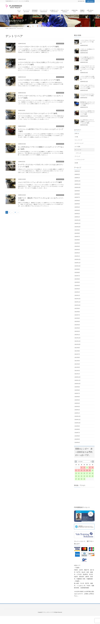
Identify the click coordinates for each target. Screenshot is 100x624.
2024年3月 (77, 249)
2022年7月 (77, 315)
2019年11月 (77, 419)
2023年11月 (77, 262)
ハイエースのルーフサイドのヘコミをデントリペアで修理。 (39, 46)
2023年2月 (77, 292)
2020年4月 (77, 403)
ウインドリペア (78, 140)
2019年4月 (77, 442)
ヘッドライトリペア (79, 159)
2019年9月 (77, 426)
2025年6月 (77, 200)
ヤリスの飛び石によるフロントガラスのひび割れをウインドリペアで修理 (87, 59)
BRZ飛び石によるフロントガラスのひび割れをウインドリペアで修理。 (87, 103)
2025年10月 (77, 187)
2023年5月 (77, 282)
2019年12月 (77, 416)
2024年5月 (77, 243)
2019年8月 (77, 429)
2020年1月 (77, 413)
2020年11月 (77, 380)
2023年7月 (77, 275)
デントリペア (60, 43)
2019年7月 (77, 432)
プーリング (77, 156)
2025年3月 (77, 210)
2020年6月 (77, 396)
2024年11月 (77, 223)
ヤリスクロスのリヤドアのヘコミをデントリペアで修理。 (38, 113)
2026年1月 (77, 177)
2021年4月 (77, 364)
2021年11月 (77, 341)
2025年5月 (77, 203)
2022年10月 (77, 305)
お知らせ (77, 133)
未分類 (76, 162)
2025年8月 (77, 194)
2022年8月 (77, 311)
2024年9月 (77, 230)
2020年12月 (77, 377)
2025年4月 (77, 207)
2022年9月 (77, 308)
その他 (76, 136)
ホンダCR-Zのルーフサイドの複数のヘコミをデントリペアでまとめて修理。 (87, 121)
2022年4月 (77, 324)
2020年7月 (77, 393)
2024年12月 (77, 220)
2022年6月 (77, 318)
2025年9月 (77, 190)
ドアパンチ (78, 153)
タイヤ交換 (77, 146)
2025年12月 (77, 181)
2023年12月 (77, 259)
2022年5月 (77, 321)
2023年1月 (77, 295)
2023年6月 (77, 279)
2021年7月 (77, 354)
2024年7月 (77, 236)
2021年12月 (77, 337)
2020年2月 (77, 409)
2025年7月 (77, 197)
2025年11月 (77, 184)
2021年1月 (77, 373)
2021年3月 (77, 367)
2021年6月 (77, 357)
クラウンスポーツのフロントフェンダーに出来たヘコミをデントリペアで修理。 (87, 87)
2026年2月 (77, 174)
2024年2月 (77, 252)
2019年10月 (77, 422)
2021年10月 (77, 344)
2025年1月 (77, 216)
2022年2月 (77, 331)
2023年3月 (77, 288)
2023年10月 (77, 266)
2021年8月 (77, 351)
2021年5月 (77, 360)
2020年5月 (77, 400)
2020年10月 (77, 383)
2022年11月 (77, 302)
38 (15, 212)
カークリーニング (79, 143)
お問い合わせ (90, 1)
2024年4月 (77, 246)
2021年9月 (77, 347)
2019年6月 (77, 436)
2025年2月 (77, 213)
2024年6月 (77, 239)
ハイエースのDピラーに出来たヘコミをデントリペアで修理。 (39, 80)
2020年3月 (77, 406)
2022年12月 (77, 298)
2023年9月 (77, 269)
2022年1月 (77, 334)
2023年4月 (77, 285)
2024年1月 (77, 256)
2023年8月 (77, 272)
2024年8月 (77, 233)
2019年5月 (77, 439)
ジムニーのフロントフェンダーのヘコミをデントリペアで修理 (40, 182)
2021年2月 (77, 370)
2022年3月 (77, 328)
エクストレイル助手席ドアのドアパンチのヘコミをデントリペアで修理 (87, 112)
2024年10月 (77, 226)
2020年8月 (77, 390)
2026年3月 (77, 171)
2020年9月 (77, 386)
